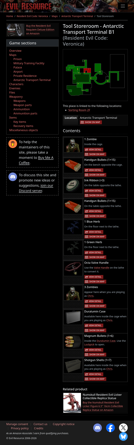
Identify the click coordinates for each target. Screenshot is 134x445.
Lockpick (89, 344)
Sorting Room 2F (79, 110)
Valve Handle (101, 267)
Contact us (40, 424)
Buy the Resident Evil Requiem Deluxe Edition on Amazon (40, 29)
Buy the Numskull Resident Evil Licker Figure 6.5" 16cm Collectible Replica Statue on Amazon (103, 406)
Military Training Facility (28, 63)
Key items (19, 122)
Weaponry (16, 97)
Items (13, 117)
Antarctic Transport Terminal (77, 16)
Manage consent (17, 424)
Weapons (19, 101)
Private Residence (25, 76)
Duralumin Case (106, 340)
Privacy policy (20, 428)
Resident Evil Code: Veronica (32, 16)
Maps (55, 16)
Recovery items (23, 126)
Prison (17, 59)
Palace (17, 67)
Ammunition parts (25, 113)
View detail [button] (95, 149)
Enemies (14, 88)
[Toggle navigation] (123, 6)
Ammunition (21, 109)
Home (9, 16)
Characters (16, 84)
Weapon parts (22, 105)
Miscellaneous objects (23, 130)
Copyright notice (64, 424)
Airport (18, 71)
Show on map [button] (92, 122)
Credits (38, 428)
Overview (15, 51)
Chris (91, 295)
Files (12, 92)
